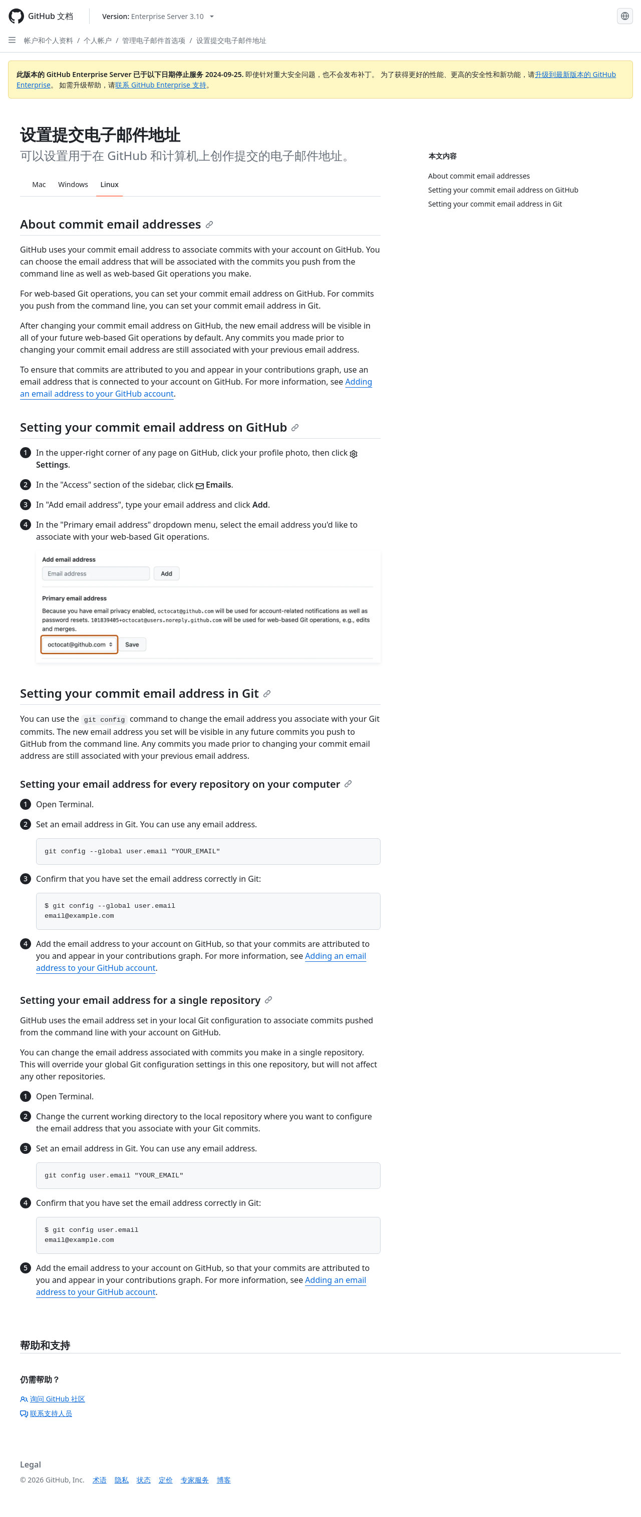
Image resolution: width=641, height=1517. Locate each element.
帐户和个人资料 (48, 40)
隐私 (122, 1479)
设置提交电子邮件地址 (231, 40)
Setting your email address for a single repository (146, 1000)
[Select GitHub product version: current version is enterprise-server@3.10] (158, 16)
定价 (166, 1479)
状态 (144, 1479)
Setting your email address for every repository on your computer (186, 784)
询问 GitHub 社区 (52, 1398)
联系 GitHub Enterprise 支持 (160, 85)
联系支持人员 (46, 1413)
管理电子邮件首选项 (153, 40)
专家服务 (195, 1479)
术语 (100, 1479)
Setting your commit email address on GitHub (159, 427)
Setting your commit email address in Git (145, 693)
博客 (224, 1479)
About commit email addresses (116, 224)
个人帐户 (98, 40)
